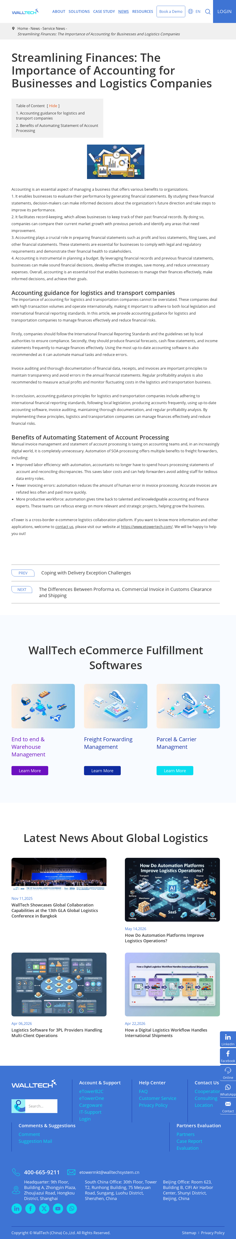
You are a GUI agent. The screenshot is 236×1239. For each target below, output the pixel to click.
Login (85, 1119)
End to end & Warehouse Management (28, 746)
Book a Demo (171, 11)
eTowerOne (91, 1098)
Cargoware (90, 1105)
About (58, 11)
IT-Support (90, 1112)
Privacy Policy (153, 1105)
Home (22, 28)
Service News (53, 28)
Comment (29, 1134)
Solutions (79, 11)
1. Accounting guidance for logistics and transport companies (50, 116)
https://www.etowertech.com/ (147, 526)
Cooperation (208, 1091)
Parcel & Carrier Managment (177, 742)
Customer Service (157, 1098)
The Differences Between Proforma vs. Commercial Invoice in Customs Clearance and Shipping (125, 592)
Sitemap (189, 1232)
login (224, 11)
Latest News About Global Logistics (115, 837)
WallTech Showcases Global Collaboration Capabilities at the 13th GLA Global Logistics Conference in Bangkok (54, 910)
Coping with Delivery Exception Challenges (86, 573)
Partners (186, 1134)
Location (204, 1105)
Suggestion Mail (35, 1141)
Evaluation (188, 1148)
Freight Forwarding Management (108, 742)
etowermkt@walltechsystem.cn (109, 1172)
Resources (142, 11)
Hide (53, 105)
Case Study (104, 11)
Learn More (30, 770)
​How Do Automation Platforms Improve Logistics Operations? (164, 937)
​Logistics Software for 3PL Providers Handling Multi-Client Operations (56, 1032)
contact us (64, 526)
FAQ (143, 1091)
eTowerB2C (91, 1091)
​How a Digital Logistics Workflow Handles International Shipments (166, 1032)
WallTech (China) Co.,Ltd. (54, 1232)
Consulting (206, 1098)
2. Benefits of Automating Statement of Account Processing (57, 128)
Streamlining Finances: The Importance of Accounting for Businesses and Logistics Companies (98, 33)
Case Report (189, 1141)
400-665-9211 (42, 1172)
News (123, 11)
